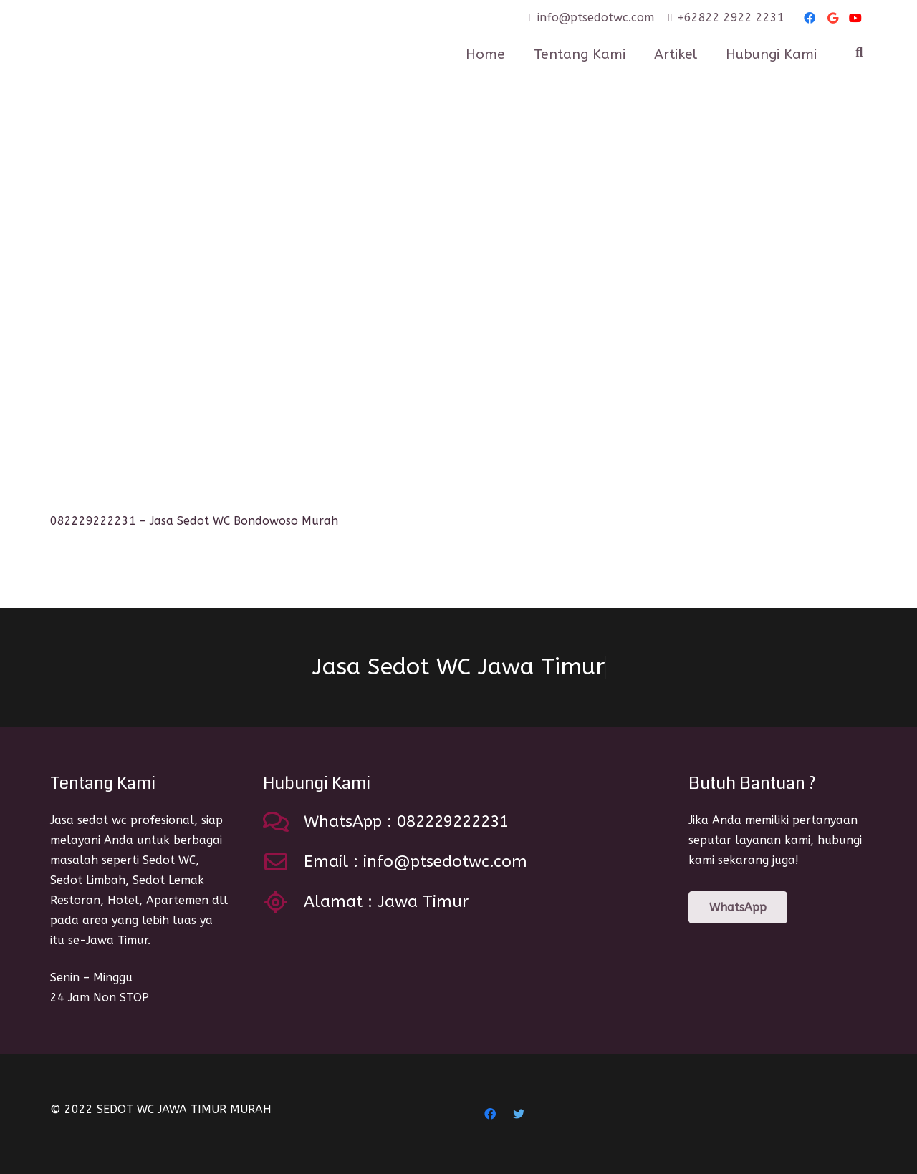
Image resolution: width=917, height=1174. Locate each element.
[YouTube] (855, 17)
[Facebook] (809, 17)
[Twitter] (518, 1114)
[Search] (859, 53)
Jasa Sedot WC (458, 667)
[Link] (171, 35)
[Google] (832, 17)
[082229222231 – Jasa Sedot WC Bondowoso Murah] (245, 312)
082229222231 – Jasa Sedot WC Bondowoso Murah (194, 521)
